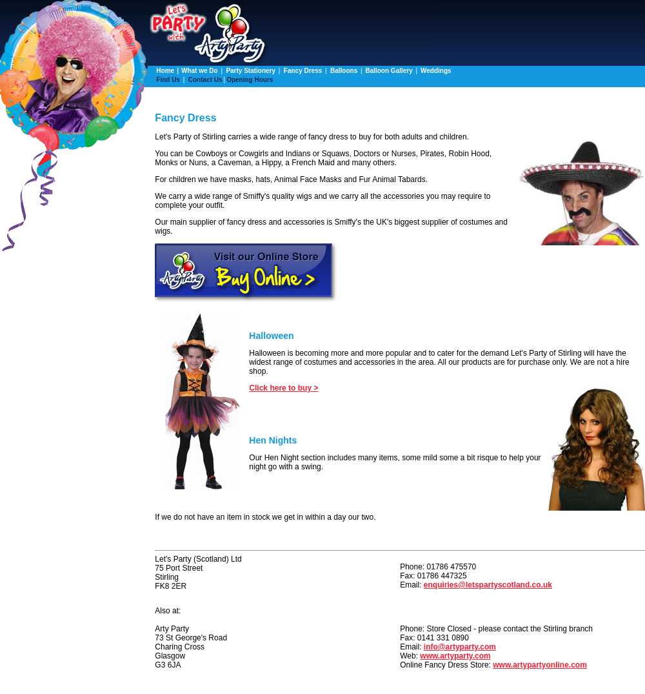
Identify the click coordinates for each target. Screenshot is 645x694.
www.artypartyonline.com (540, 664)
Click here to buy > (283, 388)
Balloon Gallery (389, 70)
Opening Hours (249, 79)
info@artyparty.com (460, 646)
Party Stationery (251, 70)
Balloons (343, 70)
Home (165, 70)
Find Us (168, 79)
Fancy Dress (304, 70)
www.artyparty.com (455, 655)
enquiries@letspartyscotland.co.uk (488, 584)
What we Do (200, 70)
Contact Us (205, 79)
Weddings (436, 70)
